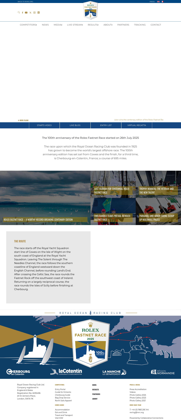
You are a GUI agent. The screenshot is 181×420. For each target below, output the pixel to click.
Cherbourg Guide (62, 395)
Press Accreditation (138, 389)
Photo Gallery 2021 (138, 400)
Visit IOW (59, 418)
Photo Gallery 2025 (138, 395)
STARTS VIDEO (44, 125)
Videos (133, 392)
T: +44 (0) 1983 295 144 (139, 410)
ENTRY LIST (106, 125)
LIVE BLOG (75, 125)
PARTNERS (96, 394)
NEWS (94, 385)
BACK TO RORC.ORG (25, 1)
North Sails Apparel (63, 400)
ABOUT (95, 398)
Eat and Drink (61, 412)
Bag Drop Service (62, 398)
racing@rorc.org (137, 412)
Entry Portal (60, 389)
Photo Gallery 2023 (138, 398)
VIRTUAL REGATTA (136, 125)
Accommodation (62, 410)
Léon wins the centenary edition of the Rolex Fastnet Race (141, 120)
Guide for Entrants (63, 392)
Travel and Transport (64, 415)
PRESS (152, 1)
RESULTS (95, 389)
